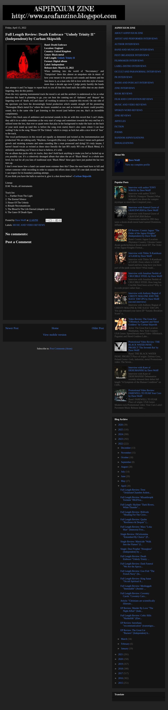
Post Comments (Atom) (61, 348)
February (125, 644)
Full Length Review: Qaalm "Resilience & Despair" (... (134, 521)
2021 (121, 654)
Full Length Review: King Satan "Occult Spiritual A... (135, 580)
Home (55, 328)
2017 (121, 673)
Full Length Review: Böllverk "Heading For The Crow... (134, 513)
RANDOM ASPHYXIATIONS (129, 137)
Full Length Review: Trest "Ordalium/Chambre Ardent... (135, 491)
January (125, 648)
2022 (121, 443)
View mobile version (54, 334)
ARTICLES (120, 121)
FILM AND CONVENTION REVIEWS (134, 99)
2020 (121, 659)
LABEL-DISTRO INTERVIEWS (130, 66)
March (124, 639)
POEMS (118, 132)
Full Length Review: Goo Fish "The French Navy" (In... (137, 572)
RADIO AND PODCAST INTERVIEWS (134, 82)
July (123, 471)
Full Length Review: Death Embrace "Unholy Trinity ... (134, 557)
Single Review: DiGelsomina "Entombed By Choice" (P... (134, 535)
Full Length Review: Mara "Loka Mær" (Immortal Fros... (136, 528)
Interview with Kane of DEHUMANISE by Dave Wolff (143, 369)
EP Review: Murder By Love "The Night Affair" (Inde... (136, 609)
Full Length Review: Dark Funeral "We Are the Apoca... (136, 565)
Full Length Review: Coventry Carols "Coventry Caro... (134, 595)
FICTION (119, 126)
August (124, 467)
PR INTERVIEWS (123, 77)
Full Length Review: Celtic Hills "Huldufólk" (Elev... (135, 617)
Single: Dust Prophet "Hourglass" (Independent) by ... (136, 550)
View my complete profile (137, 164)
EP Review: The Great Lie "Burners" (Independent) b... (135, 631)
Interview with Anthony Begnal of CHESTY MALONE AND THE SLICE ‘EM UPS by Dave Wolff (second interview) (145, 297)
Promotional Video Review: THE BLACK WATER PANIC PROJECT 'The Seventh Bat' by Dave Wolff (144, 346)
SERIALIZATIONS (124, 143)
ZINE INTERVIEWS (125, 88)
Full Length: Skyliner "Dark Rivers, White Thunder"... (137, 506)
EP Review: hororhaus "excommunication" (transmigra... (137, 624)
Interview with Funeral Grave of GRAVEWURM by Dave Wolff (144, 209)
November (126, 452)
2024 (121, 434)
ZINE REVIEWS (123, 115)
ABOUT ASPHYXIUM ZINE (129, 33)
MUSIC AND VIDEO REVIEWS (29, 225)
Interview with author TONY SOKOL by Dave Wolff (142, 189)
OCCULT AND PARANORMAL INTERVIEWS (138, 71)
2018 (121, 668)
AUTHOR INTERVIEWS (127, 44)
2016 (121, 678)
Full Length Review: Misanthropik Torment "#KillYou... (136, 498)
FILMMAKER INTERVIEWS (129, 60)
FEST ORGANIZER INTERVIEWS (132, 55)
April (124, 486)
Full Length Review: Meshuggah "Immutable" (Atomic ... (136, 587)
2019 (121, 664)
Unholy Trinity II (66, 58)
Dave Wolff (134, 160)
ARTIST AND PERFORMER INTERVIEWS (136, 38)
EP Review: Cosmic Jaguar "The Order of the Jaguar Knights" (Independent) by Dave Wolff (144, 233)
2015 (121, 683)
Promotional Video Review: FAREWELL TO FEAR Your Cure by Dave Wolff (145, 393)
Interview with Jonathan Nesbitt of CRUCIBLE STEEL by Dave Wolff (145, 274)
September (126, 462)
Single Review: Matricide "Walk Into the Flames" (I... (135, 543)
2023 (121, 439)
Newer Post (11, 328)
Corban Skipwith (82, 176)
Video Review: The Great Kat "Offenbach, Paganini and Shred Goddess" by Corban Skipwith (144, 322)
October (125, 457)
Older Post (98, 328)
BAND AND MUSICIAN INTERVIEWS (134, 49)
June (123, 476)
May (123, 481)
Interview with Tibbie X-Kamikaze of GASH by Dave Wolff (145, 254)
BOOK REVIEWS (123, 93)
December (126, 448)
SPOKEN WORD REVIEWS (128, 110)
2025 (121, 429)
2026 (121, 424)
